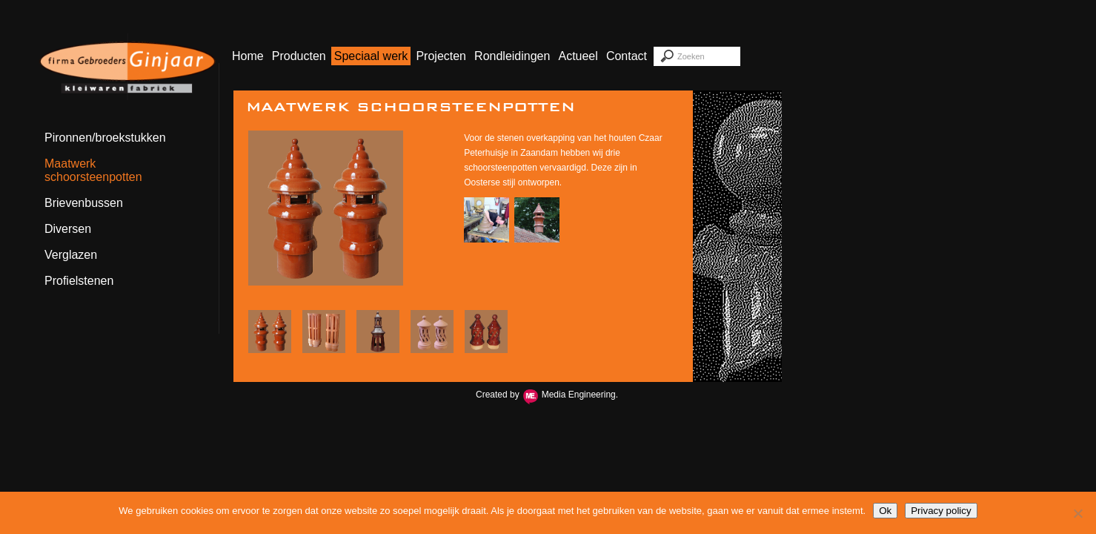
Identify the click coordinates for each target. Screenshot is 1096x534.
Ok (885, 510)
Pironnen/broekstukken (105, 137)
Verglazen (70, 254)
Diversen (67, 228)
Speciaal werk (371, 56)
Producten (299, 56)
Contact (626, 56)
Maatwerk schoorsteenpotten (93, 170)
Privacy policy (941, 510)
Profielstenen (78, 280)
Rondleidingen (512, 56)
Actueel (577, 56)
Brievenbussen (83, 203)
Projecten (441, 56)
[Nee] (1077, 513)
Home (248, 56)
